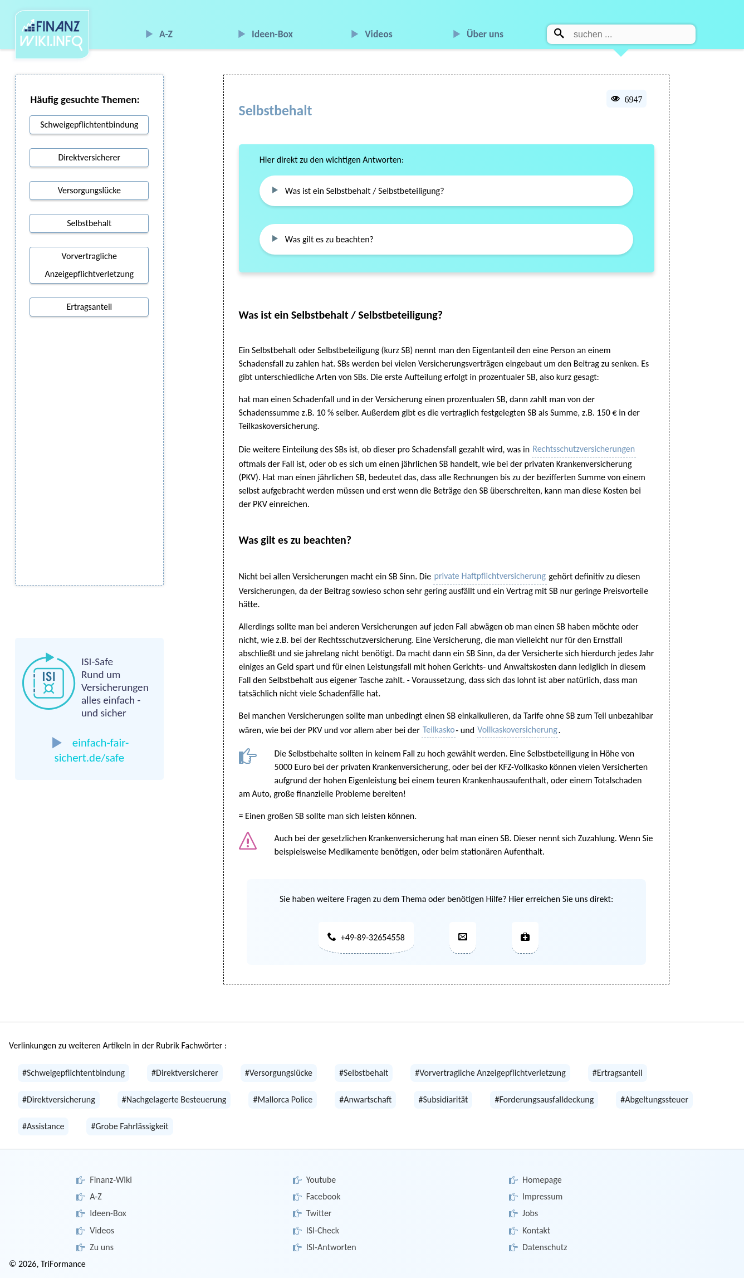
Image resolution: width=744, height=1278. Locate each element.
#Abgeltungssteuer (654, 1099)
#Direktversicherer (184, 1072)
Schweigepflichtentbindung (89, 124)
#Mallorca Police (282, 1099)
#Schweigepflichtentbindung (73, 1072)
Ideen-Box (272, 34)
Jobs (530, 1213)
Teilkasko (439, 729)
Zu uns (102, 1247)
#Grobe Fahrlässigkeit (129, 1126)
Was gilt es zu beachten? (329, 239)
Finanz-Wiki (111, 1179)
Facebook (323, 1196)
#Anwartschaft (365, 1099)
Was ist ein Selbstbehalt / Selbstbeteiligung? (364, 191)
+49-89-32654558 (366, 937)
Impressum (542, 1196)
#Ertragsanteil (618, 1072)
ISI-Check (322, 1230)
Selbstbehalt (89, 223)
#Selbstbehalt (363, 1072)
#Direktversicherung (58, 1099)
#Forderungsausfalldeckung (544, 1099)
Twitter (319, 1213)
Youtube (321, 1179)
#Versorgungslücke (278, 1072)
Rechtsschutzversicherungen (583, 448)
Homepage (542, 1179)
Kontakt (536, 1230)
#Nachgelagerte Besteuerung (174, 1099)
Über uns (485, 34)
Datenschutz (544, 1247)
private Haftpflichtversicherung (490, 575)
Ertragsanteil (89, 306)
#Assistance (43, 1126)
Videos (379, 34)
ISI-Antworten (331, 1247)
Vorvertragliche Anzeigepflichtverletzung (89, 265)
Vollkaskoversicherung (517, 729)
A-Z (166, 34)
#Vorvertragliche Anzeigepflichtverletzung (490, 1072)
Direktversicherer (89, 157)
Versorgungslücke (89, 190)
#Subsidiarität (443, 1099)
